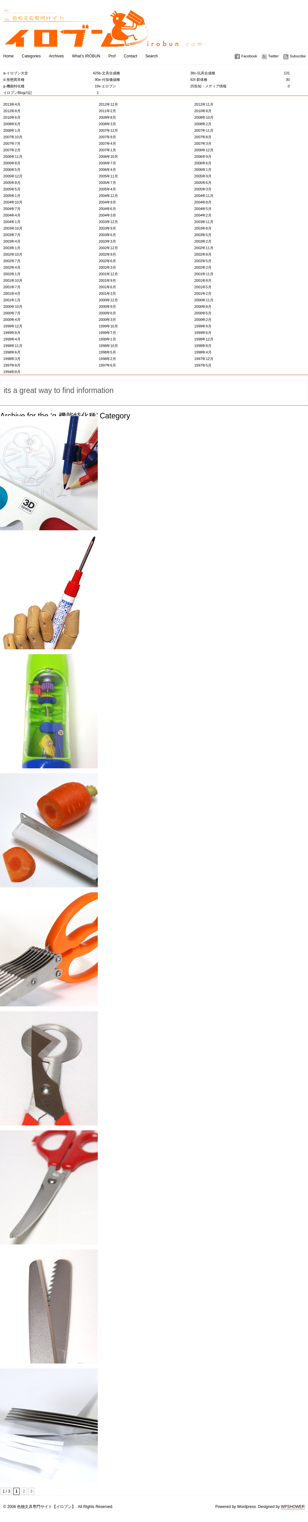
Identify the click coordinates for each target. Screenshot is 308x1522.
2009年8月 (107, 117)
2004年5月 (203, 209)
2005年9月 (203, 176)
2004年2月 (203, 215)
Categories (31, 56)
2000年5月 (203, 313)
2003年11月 (203, 222)
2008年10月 (203, 117)
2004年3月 (107, 215)
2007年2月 (12, 150)
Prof (112, 56)
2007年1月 (107, 150)
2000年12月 (108, 300)
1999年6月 (203, 333)
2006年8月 (12, 163)
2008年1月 (12, 130)
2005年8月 (12, 183)
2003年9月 (107, 228)
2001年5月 (203, 287)
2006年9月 (203, 156)
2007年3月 (203, 143)
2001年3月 (107, 293)
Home (8, 56)
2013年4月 (12, 104)
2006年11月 (12, 156)
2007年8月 (203, 137)
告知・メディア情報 (242, 86)
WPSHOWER (293, 1506)
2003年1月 (12, 248)
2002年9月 (107, 254)
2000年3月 (107, 320)
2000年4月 (12, 320)
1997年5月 (203, 365)
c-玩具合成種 (242, 73)
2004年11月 (203, 196)
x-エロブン (146, 86)
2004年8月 (203, 202)
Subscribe (298, 56)
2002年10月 (12, 254)
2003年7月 (12, 235)
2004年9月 (107, 202)
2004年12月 (108, 196)
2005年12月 (12, 176)
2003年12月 (108, 222)
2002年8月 (203, 254)
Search (151, 56)
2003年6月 (107, 235)
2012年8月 (12, 111)
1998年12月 (203, 339)
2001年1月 (12, 300)
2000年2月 (203, 320)
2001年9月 (107, 280)
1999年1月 (107, 339)
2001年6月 (107, 287)
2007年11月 (203, 130)
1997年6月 (107, 365)
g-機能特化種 (51, 86)
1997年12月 (203, 359)
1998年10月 (108, 346)
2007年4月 (107, 143)
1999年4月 (12, 339)
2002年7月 (12, 261)
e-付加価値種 (146, 79)
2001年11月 (203, 274)
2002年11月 (203, 248)
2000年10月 (12, 307)
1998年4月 (203, 352)
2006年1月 (203, 170)
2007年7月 (12, 143)
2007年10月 (12, 137)
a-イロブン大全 (51, 73)
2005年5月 (12, 189)
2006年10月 (108, 156)
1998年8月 (203, 346)
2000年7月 (12, 313)
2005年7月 (107, 183)
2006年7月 (107, 163)
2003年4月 (12, 241)
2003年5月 (203, 235)
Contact (130, 56)
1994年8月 (12, 372)
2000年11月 (203, 300)
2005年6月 (203, 183)
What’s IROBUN (86, 56)
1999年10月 (108, 326)
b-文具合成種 (146, 73)
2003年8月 (203, 228)
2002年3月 (107, 267)
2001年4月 (12, 293)
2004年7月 (12, 209)
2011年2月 (107, 111)
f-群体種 (242, 79)
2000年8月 (203, 307)
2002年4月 (12, 267)
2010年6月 (12, 117)
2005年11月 (108, 176)
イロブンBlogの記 (51, 92)
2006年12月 (203, 150)
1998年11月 (12, 346)
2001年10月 (12, 280)
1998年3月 (12, 359)
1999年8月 (12, 333)
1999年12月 (12, 326)
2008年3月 (107, 124)
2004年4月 (12, 215)
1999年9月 (203, 326)
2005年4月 (107, 189)
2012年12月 (108, 104)
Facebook (249, 56)
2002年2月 (203, 267)
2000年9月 (107, 307)
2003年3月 (107, 241)
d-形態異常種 (51, 79)
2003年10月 (12, 228)
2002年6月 (107, 261)
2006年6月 (203, 163)
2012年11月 (203, 104)
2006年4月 (107, 170)
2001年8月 (203, 280)
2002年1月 (12, 274)
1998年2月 (107, 359)
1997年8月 (12, 365)
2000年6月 (107, 313)
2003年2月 (203, 241)
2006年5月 (12, 170)
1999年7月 (107, 333)
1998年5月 (107, 352)
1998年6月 (12, 352)
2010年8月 (203, 111)
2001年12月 (108, 274)
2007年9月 (107, 137)
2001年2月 (203, 293)
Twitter (273, 56)
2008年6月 (12, 124)
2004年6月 (107, 209)
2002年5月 (203, 261)
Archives (56, 56)
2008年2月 (203, 124)
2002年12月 (108, 248)
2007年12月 (108, 130)
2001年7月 (12, 287)
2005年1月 (12, 196)
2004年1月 (12, 222)
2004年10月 (12, 202)
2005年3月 (203, 189)
